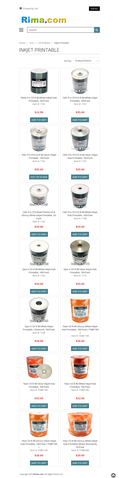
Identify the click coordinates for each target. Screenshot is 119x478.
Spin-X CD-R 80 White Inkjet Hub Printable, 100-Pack (39, 271)
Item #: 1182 (39, 104)
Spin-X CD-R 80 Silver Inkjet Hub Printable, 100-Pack (80, 271)
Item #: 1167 (80, 161)
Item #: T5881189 (80, 390)
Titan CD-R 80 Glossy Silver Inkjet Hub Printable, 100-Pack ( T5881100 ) (39, 444)
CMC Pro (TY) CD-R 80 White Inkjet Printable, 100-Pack (80, 99)
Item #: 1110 (80, 275)
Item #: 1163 (39, 221)
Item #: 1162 (39, 161)
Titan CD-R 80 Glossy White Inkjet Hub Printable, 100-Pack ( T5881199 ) (80, 329)
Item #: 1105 (39, 275)
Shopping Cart (30, 8)
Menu (94, 8)
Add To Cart (39, 119)
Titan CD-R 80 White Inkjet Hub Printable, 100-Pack (80, 385)
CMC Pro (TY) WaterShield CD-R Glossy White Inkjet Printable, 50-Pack (39, 215)
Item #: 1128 (39, 332)
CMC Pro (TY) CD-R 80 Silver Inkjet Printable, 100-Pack (39, 156)
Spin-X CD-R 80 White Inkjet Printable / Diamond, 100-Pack (39, 328)
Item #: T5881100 (39, 450)
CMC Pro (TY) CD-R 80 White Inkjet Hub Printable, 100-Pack (80, 214)
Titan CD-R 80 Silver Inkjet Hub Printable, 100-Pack (39, 385)
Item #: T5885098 (80, 450)
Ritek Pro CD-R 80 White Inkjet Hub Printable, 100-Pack (39, 99)
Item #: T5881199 (80, 335)
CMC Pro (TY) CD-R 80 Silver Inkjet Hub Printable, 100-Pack (80, 156)
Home (22, 42)
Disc (32, 42)
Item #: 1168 (80, 218)
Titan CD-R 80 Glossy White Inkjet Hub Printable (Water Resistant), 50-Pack (80, 444)
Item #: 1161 (80, 104)
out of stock (39, 177)
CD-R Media (44, 42)
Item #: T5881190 (39, 390)
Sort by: (68, 60)
